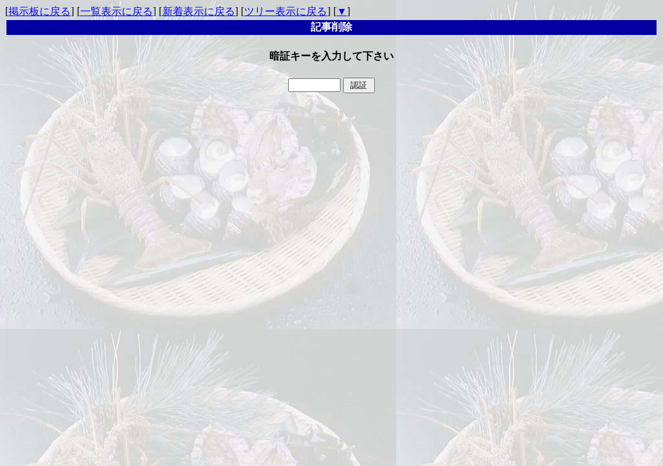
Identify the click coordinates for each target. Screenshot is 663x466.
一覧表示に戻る (116, 11)
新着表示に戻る (199, 11)
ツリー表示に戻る (285, 11)
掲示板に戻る (39, 11)
